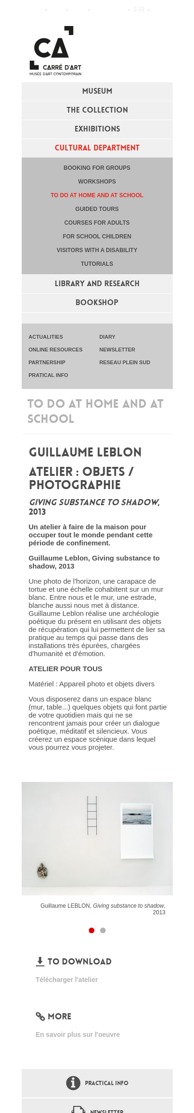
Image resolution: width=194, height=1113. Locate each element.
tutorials (97, 264)
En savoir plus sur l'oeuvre (78, 1034)
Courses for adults (97, 222)
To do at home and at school (97, 195)
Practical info (78, 10)
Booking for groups (97, 168)
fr (139, 9)
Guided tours (97, 209)
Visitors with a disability (97, 250)
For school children (97, 236)
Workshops (97, 181)
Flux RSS (99, 10)
